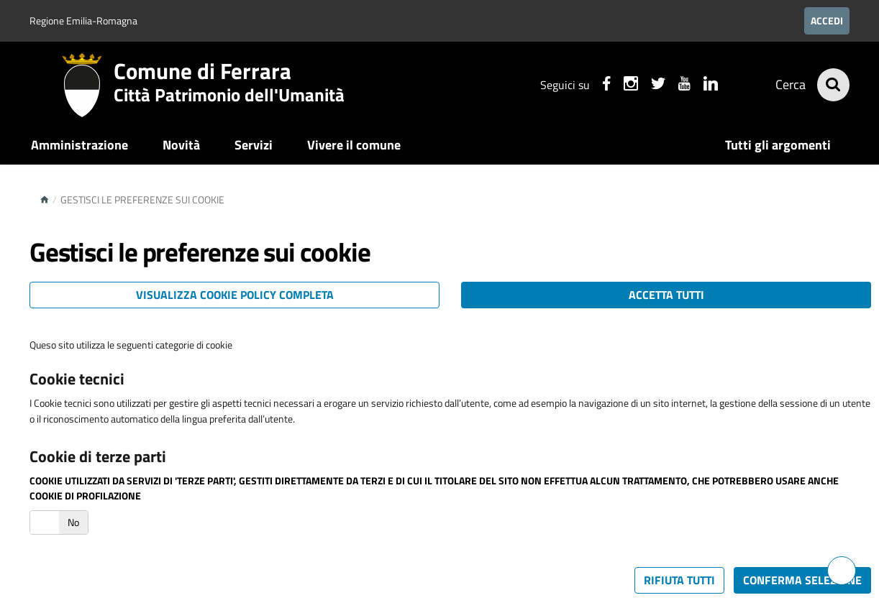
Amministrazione (79, 145)
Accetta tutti (666, 294)
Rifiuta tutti (679, 580)
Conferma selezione (802, 580)
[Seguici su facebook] (605, 85)
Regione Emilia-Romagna (83, 20)
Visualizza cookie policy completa (235, 294)
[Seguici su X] (656, 85)
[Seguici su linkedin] (708, 85)
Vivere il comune (354, 145)
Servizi (253, 145)
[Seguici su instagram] (628, 85)
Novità (181, 145)
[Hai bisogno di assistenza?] (841, 570)
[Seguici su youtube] (682, 85)
